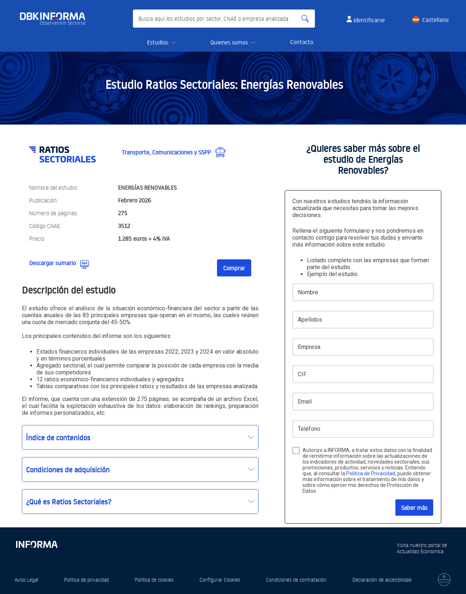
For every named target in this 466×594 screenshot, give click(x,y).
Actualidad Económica (420, 551)
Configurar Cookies (220, 580)
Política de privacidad (86, 580)
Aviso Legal (26, 580)
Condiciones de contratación (296, 580)
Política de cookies (154, 580)
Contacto (301, 42)
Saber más (414, 507)
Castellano (435, 19)
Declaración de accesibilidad (381, 580)
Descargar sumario (52, 263)
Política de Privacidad (370, 473)
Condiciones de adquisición (68, 469)
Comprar (234, 268)
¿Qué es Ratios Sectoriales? (68, 501)
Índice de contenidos (58, 437)
